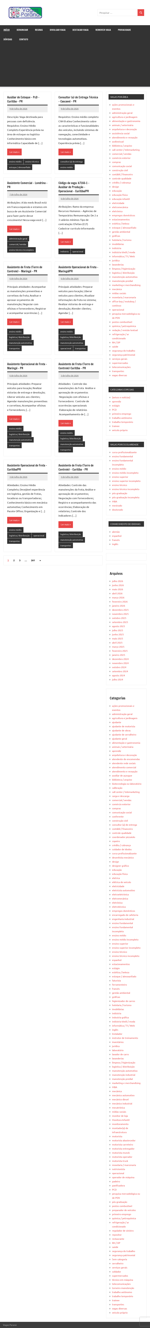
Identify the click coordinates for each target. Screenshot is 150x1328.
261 (33, 564)
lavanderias (118, 264)
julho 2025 (117, 630)
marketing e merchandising (126, 284)
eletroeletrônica (120, 894)
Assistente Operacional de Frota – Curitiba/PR (27, 471)
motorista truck (120, 1160)
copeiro (116, 841)
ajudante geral (119, 738)
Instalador (117, 1033)
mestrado (117, 505)
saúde (115, 346)
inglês (115, 543)
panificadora (118, 1185)
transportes (15, 350)
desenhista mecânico (123, 857)
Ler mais (14, 152)
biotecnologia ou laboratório (126, 783)
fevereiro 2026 (120, 601)
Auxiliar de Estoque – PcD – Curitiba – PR (23, 99)
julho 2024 (117, 679)
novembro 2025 (120, 613)
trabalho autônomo (122, 417)
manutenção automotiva (21, 344)
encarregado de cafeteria (125, 914)
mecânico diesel (120, 1099)
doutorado (117, 509)
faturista (116, 980)
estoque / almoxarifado (21, 167)
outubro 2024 (119, 667)
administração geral (19, 239)
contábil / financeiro (122, 174)
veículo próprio (120, 430)
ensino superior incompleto (126, 480)
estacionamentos (121, 219)
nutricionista (118, 1169)
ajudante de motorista (123, 726)
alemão (116, 531)
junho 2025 (118, 634)
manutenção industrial (123, 1074)
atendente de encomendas (126, 759)
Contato (23, 39)
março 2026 (118, 597)
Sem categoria (119, 1259)
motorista (117, 1136)
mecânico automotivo (123, 1095)
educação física (120, 194)
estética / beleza (120, 223)
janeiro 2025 (118, 654)
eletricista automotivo (123, 890)
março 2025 (118, 646)
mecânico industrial (122, 1103)
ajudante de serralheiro (124, 734)
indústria (64, 252)
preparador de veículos (124, 1210)
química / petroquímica (124, 325)
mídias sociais (119, 293)
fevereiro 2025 (120, 650)
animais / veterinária (122, 125)
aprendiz (116, 401)
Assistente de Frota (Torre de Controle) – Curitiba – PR (75, 471)
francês (116, 539)
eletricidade (118, 202)
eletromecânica (120, 207)
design (115, 186)
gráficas (116, 235)
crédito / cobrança (121, 182)
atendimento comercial (124, 767)
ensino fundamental (122, 456)
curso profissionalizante (124, 452)
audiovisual (118, 141)
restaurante (118, 1238)
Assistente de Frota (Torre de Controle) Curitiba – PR (75, 368)
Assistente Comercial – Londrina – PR (27, 186)
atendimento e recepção (124, 137)
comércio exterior (121, 157)
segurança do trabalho (123, 350)
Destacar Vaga (80, 29)
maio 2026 (117, 589)
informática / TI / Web (123, 256)
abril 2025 (117, 642)
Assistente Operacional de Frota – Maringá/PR (78, 270)
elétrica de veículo (121, 882)
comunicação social (122, 166)
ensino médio (16, 161)
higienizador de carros (123, 1000)
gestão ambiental (121, 231)
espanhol (116, 535)
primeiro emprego (121, 413)
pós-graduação (119, 493)
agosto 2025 (118, 626)
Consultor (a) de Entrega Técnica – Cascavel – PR (78, 99)
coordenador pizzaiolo (123, 836)
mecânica (117, 289)
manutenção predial (122, 280)
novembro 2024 (120, 663)
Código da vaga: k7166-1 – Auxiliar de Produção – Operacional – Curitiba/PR (73, 188)
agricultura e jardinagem (124, 116)
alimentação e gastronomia (126, 120)
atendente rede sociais (124, 763)
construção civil (120, 170)
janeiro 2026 (118, 605)
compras (116, 161)
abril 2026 (117, 593)
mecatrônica (118, 1107)
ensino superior (120, 476)
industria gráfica (120, 1017)
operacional (79, 252)
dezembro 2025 (120, 609)
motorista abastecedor (123, 1140)
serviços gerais (119, 358)
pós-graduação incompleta (125, 497)
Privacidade (124, 29)
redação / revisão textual (125, 330)
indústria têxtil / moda (123, 252)
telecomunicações (121, 366)
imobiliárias (118, 243)
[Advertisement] (75, 66)
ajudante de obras (121, 730)
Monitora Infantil (120, 1119)
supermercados (120, 362)
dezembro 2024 (120, 658)
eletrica (116, 877)
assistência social (120, 133)
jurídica (116, 260)
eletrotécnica (119, 906)
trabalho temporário (122, 421)
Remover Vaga (103, 29)
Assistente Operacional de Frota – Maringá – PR (27, 368)
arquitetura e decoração (124, 129)
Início (7, 29)
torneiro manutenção (123, 1287)
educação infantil (121, 198)
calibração (117, 787)
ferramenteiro (119, 984)
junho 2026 (118, 585)
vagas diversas (119, 375)
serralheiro (117, 1263)
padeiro (116, 1181)
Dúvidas (8, 39)
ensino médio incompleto (125, 472)
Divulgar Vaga (57, 29)
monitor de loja (120, 1115)
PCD (114, 409)
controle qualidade (121, 178)
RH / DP (116, 342)
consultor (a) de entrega (72, 161)
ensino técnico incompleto (22, 251)
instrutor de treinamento (125, 1037)
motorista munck (121, 1152)
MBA (114, 501)
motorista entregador (123, 1148)
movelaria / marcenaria (124, 297)
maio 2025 (117, 638)
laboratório (117, 1050)
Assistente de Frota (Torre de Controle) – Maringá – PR (24, 270)
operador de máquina (123, 1177)
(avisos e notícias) (121, 397)
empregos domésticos (123, 215)
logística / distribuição (20, 338)
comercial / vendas (18, 245)
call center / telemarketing (126, 149)
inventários (118, 1041)
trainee (116, 425)
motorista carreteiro (122, 1144)
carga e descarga (120, 795)
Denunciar (22, 29)
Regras (39, 29)
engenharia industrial (123, 918)
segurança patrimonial (123, 354)
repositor (117, 1234)
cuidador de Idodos (122, 849)
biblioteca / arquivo (122, 145)
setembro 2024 (120, 671)
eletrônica (117, 211)
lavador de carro (120, 1054)
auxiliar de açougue (122, 775)
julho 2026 (117, 581)
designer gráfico (120, 865)
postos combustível (122, 321)
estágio (116, 405)
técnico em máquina (122, 1279)
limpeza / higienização (123, 268)
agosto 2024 (118, 675)
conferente (118, 816)
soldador (116, 1271)
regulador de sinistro (123, 1230)
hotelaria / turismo (121, 239)
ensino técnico (33, 161)
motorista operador (122, 1156)
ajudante (116, 722)
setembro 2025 (120, 622)
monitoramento (120, 1123)
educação (117, 190)
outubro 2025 (119, 617)
